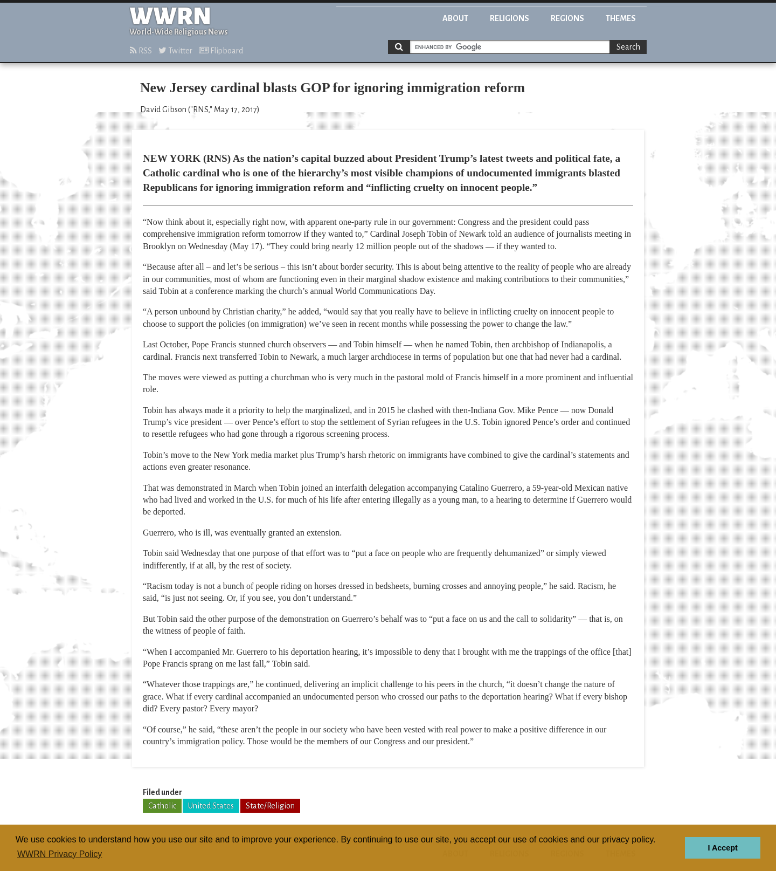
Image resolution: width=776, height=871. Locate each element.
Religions (509, 18)
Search (628, 47)
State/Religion (270, 805)
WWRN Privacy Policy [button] (59, 854)
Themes (621, 18)
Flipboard (221, 50)
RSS (141, 50)
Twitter (175, 50)
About (455, 18)
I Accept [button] (722, 847)
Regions (567, 18)
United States (211, 805)
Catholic (162, 805)
